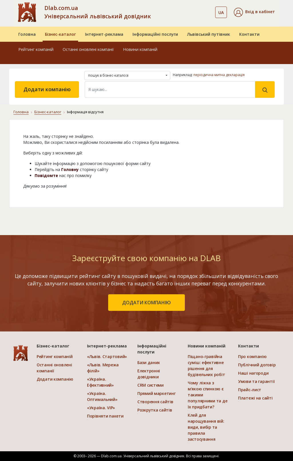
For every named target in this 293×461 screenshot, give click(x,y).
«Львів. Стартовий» (107, 356)
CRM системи (150, 385)
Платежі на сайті (255, 398)
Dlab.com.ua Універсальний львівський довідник (97, 12)
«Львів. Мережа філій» (103, 367)
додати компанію (146, 302)
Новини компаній (140, 49)
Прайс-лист (249, 389)
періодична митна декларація (219, 74)
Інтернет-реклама (104, 34)
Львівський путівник (208, 34)
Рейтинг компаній (36, 49)
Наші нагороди (253, 373)
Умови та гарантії (256, 381)
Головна (27, 34)
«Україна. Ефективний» (100, 382)
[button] (254, 12)
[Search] (170, 89)
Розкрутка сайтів (154, 410)
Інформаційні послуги (155, 34)
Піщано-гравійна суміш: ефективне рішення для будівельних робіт (206, 365)
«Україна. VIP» (101, 407)
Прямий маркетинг (156, 393)
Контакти (249, 34)
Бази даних (148, 362)
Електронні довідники (148, 373)
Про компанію (252, 356)
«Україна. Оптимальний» (102, 396)
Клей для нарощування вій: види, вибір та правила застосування (206, 427)
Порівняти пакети (105, 416)
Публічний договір (257, 364)
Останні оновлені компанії (88, 49)
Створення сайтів (155, 401)
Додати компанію (47, 89)
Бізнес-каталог (60, 34)
